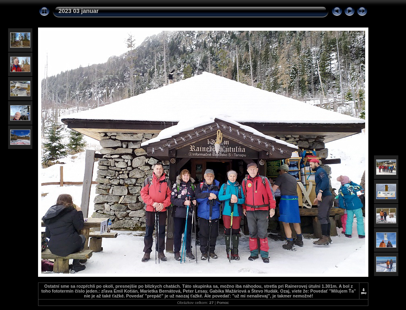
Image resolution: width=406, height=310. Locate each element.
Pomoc (223, 302)
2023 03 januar (79, 11)
